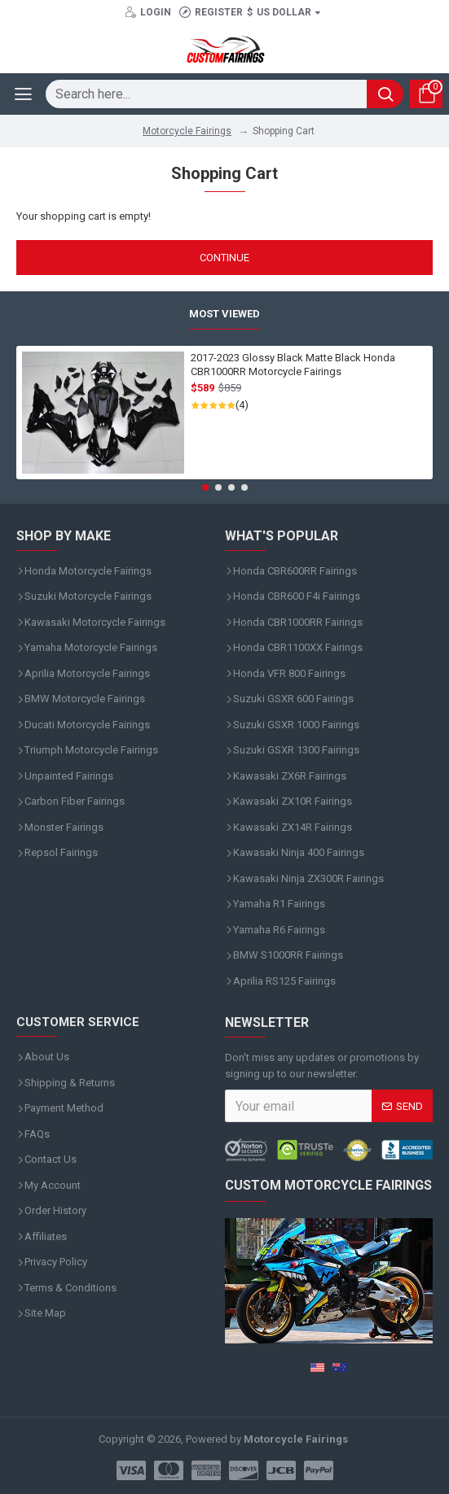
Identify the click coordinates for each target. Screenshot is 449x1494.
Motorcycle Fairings (187, 131)
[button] (205, 487)
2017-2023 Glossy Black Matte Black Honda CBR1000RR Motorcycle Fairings (293, 365)
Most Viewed (224, 314)
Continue (224, 257)
